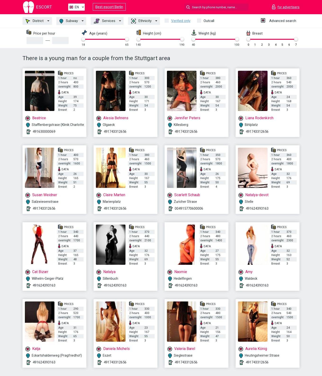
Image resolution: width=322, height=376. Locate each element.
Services (104, 21)
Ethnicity (141, 21)
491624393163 (257, 208)
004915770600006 (189, 208)
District (35, 21)
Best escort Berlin (109, 7)
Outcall (209, 21)
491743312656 (115, 131)
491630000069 (44, 131)
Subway (68, 21)
